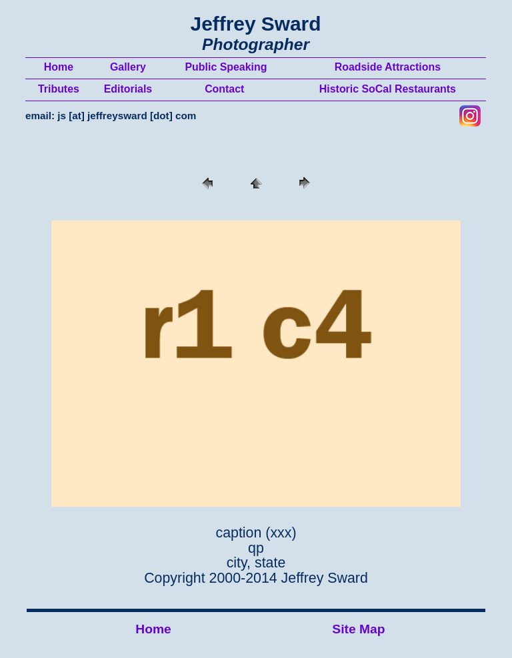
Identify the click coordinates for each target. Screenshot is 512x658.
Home (153, 629)
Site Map (358, 629)
